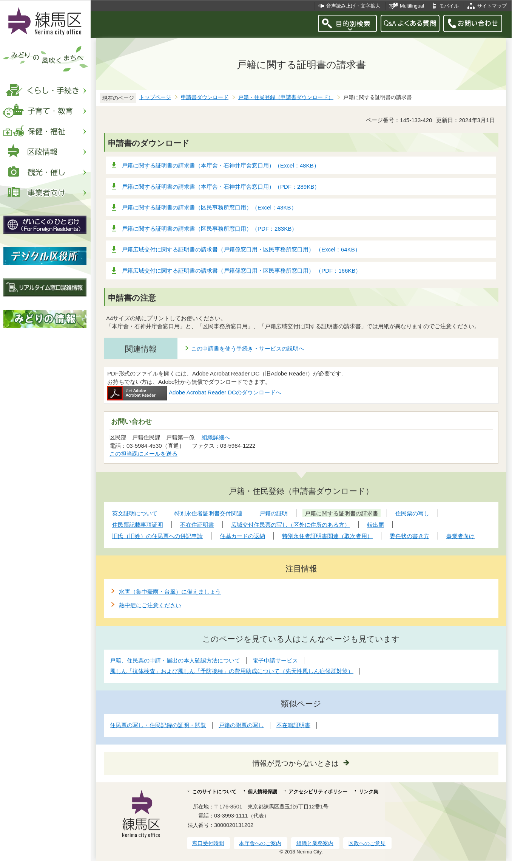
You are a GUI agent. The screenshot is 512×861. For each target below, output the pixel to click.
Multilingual (412, 6)
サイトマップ (492, 6)
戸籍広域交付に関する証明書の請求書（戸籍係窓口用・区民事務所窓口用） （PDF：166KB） (241, 270)
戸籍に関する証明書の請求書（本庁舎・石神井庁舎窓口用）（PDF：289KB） (221, 186)
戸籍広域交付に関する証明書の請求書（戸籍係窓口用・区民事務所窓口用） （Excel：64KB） (241, 249)
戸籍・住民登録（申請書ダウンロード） (285, 97)
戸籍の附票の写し (241, 725)
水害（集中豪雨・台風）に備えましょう (170, 591)
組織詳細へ (216, 437)
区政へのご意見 (367, 843)
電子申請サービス (275, 660)
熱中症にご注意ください (150, 605)
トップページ (155, 97)
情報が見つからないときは (296, 763)
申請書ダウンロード (204, 97)
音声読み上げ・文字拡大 (353, 6)
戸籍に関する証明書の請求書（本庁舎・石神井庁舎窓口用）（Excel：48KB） (220, 165)
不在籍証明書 (293, 725)
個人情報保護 (262, 791)
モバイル (449, 6)
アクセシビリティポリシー (317, 791)
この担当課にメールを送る (143, 453)
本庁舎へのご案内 (260, 843)
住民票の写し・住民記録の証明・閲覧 (158, 725)
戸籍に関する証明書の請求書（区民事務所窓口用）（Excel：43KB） (209, 207)
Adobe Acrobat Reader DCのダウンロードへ (194, 392)
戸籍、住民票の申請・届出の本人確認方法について (175, 660)
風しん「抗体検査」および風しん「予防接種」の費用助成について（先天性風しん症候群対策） (231, 671)
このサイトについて (214, 791)
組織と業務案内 (314, 843)
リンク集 (368, 791)
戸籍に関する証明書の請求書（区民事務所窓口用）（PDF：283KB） (209, 228)
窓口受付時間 (208, 843)
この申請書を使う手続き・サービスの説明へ (247, 348)
